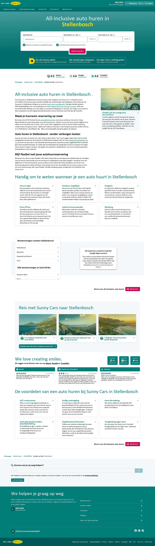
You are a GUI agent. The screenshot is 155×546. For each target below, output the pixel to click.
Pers (134, 542)
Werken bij (148, 542)
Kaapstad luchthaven (38, 256)
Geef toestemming (17, 480)
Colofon (117, 542)
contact (121, 4)
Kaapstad (38, 252)
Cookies (110, 542)
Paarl (38, 261)
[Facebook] (135, 530)
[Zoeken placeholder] (139, 470)
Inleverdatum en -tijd (106, 35)
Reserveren (132, 289)
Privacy (104, 542)
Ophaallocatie (27, 35)
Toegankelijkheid (94, 542)
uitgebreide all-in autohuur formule (63, 106)
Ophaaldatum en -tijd (71, 35)
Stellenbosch (38, 248)
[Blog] (143, 530)
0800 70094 (19, 508)
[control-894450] (75, 39)
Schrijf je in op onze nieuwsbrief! (27, 531)
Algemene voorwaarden (80, 542)
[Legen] (61, 39)
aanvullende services (47, 120)
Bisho (38, 279)
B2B (130, 542)
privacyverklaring (91, 475)
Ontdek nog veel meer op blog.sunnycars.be (38, 346)
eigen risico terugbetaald (56, 104)
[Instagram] (139, 530)
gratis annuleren (77, 165)
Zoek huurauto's (77, 51)
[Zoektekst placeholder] (73, 470)
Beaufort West (38, 275)
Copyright (124, 542)
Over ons (140, 542)
